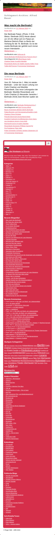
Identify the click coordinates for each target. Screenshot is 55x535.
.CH (12, 427)
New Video (9, 425)
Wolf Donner (13, 66)
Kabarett (8, 189)
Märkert (11, 522)
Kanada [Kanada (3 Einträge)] (20, 355)
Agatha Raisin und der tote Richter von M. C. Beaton (21, 323)
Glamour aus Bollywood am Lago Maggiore (19, 237)
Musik (7, 199)
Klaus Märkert (10, 334)
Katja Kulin (9, 518)
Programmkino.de (11, 429)
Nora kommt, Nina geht (22, 305)
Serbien (25, 130)
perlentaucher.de (11, 462)
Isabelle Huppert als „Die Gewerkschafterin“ (19, 280)
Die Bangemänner (20, 332)
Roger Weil (8, 31)
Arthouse (20, 54)
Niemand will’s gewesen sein (14, 241)
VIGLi (7, 309)
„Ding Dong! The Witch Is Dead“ (24, 324)
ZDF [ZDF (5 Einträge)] (16, 366)
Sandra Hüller (29, 64)
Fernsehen (9, 179)
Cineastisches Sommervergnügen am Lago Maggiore (22, 272)
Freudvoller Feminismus (13, 253)
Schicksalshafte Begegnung (14, 264)
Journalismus (10, 187)
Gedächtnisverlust (11, 228)
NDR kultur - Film (11, 423)
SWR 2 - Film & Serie (12, 433)
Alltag (7, 166)
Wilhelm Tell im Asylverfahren (21, 319)
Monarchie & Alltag (11, 458)
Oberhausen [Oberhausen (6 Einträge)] (46, 358)
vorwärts (8, 512)
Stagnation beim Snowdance (14, 251)
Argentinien (12, 110)
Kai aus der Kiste (11, 235)
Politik (7, 200)
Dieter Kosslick (16, 61)
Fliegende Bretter (11, 489)
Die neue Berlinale (14, 73)
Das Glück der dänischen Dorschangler (17, 266)
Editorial (8, 177)
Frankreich (14, 119)
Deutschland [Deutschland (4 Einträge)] (26, 348)
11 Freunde (9, 444)
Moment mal (9, 197)
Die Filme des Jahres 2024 (14, 233)
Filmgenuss (9, 402)
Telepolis (8, 510)
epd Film (8, 392)
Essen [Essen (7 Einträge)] (10, 350)
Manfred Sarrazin (45, 323)
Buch (7, 173)
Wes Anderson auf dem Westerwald (16, 291)
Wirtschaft (9, 212)
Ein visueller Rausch (12, 293)
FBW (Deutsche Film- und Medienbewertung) (19, 394)
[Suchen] (48, 143)
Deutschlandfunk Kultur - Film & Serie (17, 390)
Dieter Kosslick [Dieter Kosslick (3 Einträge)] (34, 348)
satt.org (8, 466)
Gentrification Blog (11, 491)
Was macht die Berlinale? (18, 25)
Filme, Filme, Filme (11, 247)
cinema (8, 384)
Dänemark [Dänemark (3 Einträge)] (40, 348)
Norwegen (16, 126)
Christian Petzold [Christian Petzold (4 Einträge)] (17, 348)
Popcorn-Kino (31, 57)
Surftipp (8, 208)
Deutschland (21, 117)
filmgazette (9, 400)
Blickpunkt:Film (10, 382)
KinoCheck (9, 409)
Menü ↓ (46, 10)
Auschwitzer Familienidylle (14, 245)
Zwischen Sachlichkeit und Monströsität (18, 232)
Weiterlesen (10, 51)
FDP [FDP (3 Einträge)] (20, 350)
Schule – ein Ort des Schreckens (16, 278)
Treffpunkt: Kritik (10, 436)
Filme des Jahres (11, 181)
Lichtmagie (9, 417)
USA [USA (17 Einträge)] (11, 366)
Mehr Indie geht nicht (12, 290)
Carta (7, 483)
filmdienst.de (9, 398)
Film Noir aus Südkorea (13, 284)
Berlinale (12, 57)
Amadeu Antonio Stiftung (13, 479)
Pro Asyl (8, 501)
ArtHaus (8, 380)
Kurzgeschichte (10, 195)
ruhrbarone (9, 504)
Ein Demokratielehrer (24, 326)
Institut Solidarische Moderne (14, 495)
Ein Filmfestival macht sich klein (15, 230)
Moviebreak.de (10, 419)
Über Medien (9, 470)
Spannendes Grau (11, 288)
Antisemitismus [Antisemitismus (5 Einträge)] (27, 345)
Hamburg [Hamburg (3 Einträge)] (28, 353)
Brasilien (30, 112)
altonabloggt (9, 477)
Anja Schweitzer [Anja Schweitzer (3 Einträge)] (11, 345)
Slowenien (31, 130)
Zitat (7, 214)
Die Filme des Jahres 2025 (14, 222)
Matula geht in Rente (23, 321)
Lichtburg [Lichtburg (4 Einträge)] (36, 355)
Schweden (12, 130)
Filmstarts (9, 404)
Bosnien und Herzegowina (18, 112)
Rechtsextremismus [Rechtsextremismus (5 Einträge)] (28, 361)
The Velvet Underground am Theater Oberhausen (32, 330)
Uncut (7, 434)
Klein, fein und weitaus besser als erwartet (18, 286)
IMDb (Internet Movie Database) (15, 406)
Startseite (9, 10)
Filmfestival (19, 57)
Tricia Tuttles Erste (11, 224)
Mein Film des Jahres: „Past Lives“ (16, 259)
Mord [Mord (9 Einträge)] (25, 358)
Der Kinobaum (11, 3)
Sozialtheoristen (10, 506)
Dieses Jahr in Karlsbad (13, 276)
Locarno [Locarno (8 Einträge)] (43, 355)
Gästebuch (14, 309)
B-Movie (8, 170)
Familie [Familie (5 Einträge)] (15, 350)
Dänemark (13, 117)
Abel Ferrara (22, 107)
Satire (7, 206)
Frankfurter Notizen (11, 452)
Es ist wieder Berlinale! (12, 226)
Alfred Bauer (22, 59)
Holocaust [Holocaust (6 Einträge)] (41, 353)
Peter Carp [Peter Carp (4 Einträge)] (7, 361)
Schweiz (19, 130)
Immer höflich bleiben (12, 270)
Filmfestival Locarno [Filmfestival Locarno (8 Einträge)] (30, 350)
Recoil (7, 464)
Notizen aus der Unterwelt (13, 460)
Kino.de (8, 411)
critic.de (8, 388)
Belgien (19, 110)
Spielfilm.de (9, 431)
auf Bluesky (20, 151)
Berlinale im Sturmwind (13, 249)
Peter (7, 522)
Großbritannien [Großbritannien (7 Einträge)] (19, 353)
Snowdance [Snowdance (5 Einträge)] (12, 363)
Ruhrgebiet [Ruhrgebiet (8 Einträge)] (40, 360)
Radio (7, 204)
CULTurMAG (9, 450)
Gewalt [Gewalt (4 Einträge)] (10, 353)
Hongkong (10, 121)
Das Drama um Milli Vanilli (14, 257)
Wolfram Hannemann (12, 438)
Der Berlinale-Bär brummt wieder (16, 282)
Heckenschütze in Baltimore (14, 268)
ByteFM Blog (9, 448)
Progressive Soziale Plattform (15, 502)
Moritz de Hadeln (18, 64)
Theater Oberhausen (12, 468)
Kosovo (13, 123)
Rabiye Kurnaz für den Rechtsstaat (16, 295)
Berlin (24, 110)
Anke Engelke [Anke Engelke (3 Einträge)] (18, 345)
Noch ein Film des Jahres (13, 243)
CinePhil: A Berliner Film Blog (14, 386)
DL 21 (7, 485)
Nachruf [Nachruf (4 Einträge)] (30, 358)
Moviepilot (9, 421)
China (13, 114)
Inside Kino (9, 407)
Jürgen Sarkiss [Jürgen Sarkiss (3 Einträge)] (14, 355)
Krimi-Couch (9, 454)
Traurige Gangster (11, 239)
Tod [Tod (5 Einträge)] (35, 363)
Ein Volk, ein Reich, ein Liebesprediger (28, 301)
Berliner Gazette (10, 481)
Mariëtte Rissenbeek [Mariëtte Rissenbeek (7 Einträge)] (13, 358)
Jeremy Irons (19, 121)
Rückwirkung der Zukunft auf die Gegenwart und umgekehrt (24, 255)
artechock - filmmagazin (13, 378)
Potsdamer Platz (12, 128)
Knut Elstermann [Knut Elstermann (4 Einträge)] (27, 355)
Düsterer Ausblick (21, 338)
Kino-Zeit (8, 413)
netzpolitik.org (10, 499)
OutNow (8, 427)
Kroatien (20, 123)
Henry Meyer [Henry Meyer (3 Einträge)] (34, 353)
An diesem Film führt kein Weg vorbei (17, 274)
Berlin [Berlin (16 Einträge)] (41, 345)
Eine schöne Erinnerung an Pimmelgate (18, 263)
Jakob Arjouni (21, 328)
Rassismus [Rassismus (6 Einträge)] (15, 361)
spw (7, 508)
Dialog (7, 175)
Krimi (7, 193)
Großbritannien (23, 119)
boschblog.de (10, 446)
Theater (8, 210)
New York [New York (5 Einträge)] (36, 358)
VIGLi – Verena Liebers (13, 524)
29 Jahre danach (15, 303)
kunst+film (9, 415)
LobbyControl (10, 497)
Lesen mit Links (10, 456)
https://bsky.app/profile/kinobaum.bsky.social (17, 159)
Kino (24, 57)
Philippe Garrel (25, 126)
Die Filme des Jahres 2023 (14, 261)
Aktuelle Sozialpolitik (12, 475)
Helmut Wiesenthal (11, 493)
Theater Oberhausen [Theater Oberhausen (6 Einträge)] (25, 363)
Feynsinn (8, 487)
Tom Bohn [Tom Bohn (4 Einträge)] (40, 363)
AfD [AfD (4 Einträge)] (5, 345)
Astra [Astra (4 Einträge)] (35, 345)
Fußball (8, 185)
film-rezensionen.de (12, 396)
